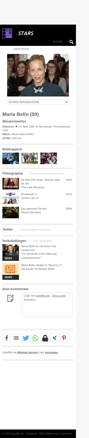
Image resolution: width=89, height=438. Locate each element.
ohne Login (59, 295)
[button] (6, 338)
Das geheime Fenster (34, 208)
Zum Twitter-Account (35, 229)
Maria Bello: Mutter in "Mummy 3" (41, 265)
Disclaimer (32, 433)
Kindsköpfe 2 (29, 194)
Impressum (66, 433)
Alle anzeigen (42, 241)
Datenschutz (52, 433)
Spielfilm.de (43, 295)
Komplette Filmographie (47, 173)
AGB (41, 433)
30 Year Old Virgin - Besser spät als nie (40, 181)
